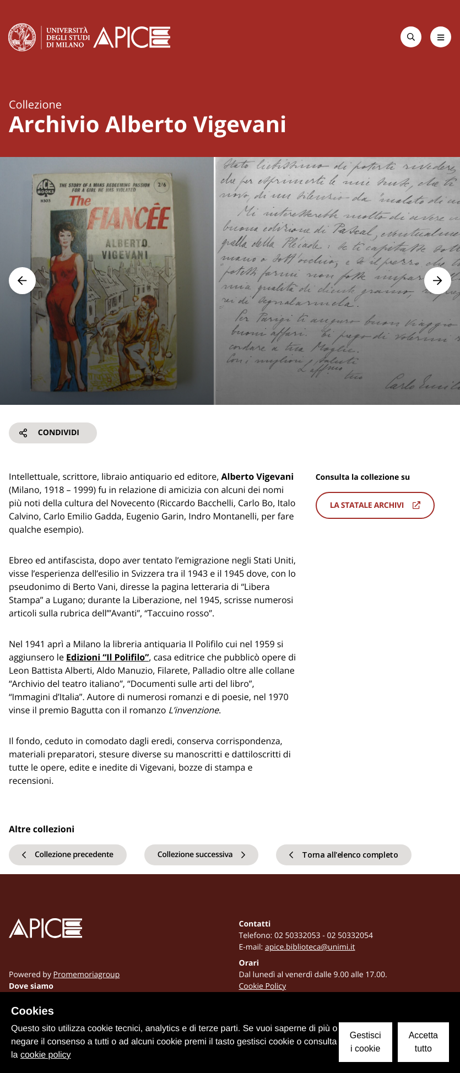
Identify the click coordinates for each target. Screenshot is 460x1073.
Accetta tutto (423, 1042)
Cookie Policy (262, 986)
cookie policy (45, 1055)
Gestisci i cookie (365, 1042)
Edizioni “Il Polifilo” (107, 657)
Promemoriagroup (86, 974)
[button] (22, 280)
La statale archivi (375, 505)
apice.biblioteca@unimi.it (310, 947)
